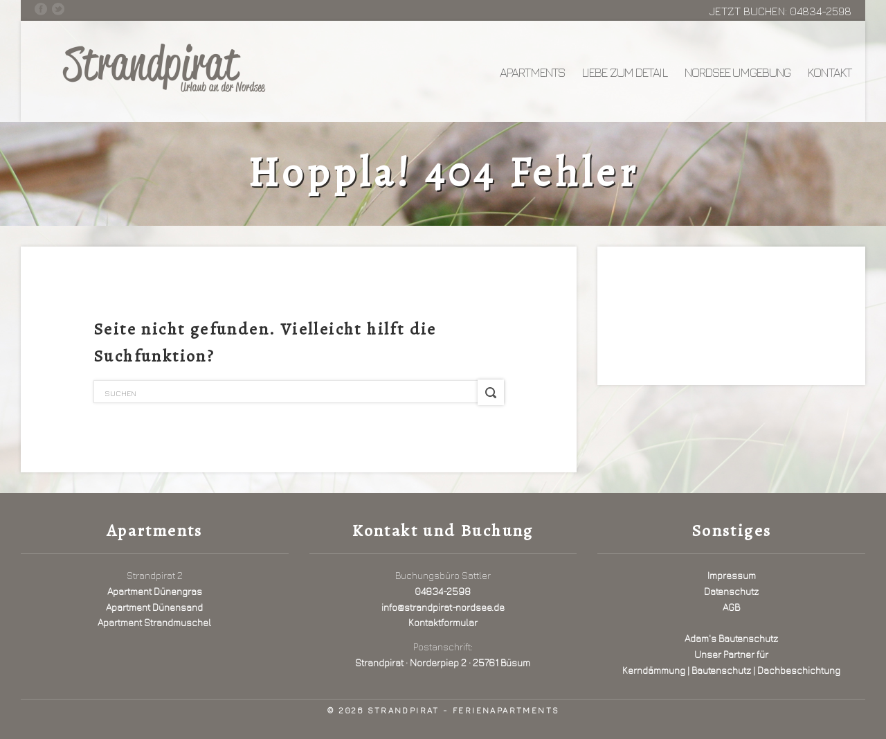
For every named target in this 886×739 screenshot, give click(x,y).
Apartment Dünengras (154, 591)
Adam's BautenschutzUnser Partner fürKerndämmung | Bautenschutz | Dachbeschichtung (731, 654)
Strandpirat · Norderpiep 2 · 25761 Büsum (442, 662)
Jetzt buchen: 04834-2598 (780, 11)
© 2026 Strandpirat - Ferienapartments (443, 710)
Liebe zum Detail (624, 72)
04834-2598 (443, 591)
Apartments (532, 72)
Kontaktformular (443, 622)
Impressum (731, 575)
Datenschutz (731, 591)
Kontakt (829, 72)
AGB (731, 607)
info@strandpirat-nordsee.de (443, 607)
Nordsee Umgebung (738, 72)
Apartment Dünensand (154, 607)
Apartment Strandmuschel (154, 622)
